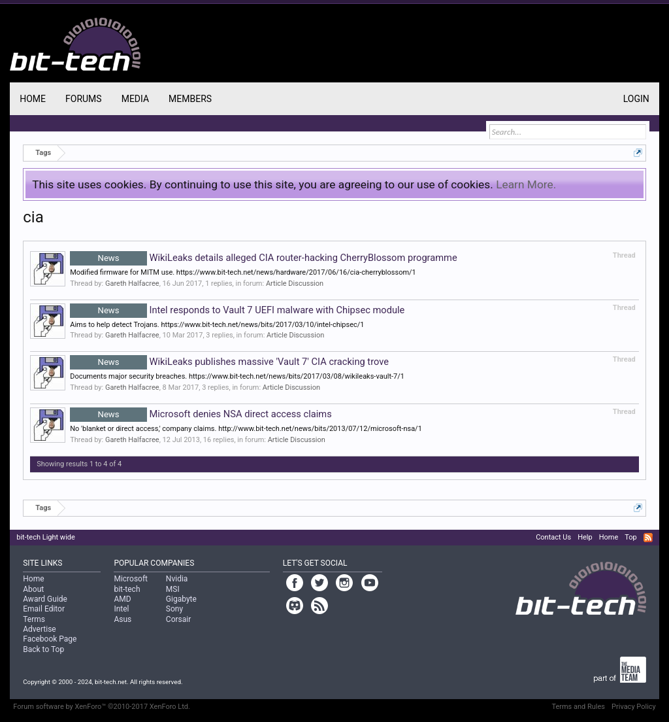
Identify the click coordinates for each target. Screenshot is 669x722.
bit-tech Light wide (45, 537)
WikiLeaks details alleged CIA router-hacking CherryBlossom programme (263, 258)
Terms (34, 619)
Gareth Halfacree (132, 283)
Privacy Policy (634, 706)
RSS (648, 537)
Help (585, 537)
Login (636, 99)
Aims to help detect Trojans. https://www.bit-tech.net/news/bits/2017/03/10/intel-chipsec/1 (217, 324)
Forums (83, 99)
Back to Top (43, 649)
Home (33, 99)
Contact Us (553, 537)
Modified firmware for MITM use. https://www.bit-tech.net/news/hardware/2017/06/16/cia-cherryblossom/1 (243, 272)
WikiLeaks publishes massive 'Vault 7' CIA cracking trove (229, 362)
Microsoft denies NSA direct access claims (201, 414)
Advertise (39, 629)
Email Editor (44, 608)
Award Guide (45, 599)
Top (630, 537)
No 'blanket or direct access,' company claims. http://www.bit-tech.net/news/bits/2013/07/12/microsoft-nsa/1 (246, 428)
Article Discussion (294, 283)
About (33, 589)
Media (135, 99)
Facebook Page (49, 639)
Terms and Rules (578, 706)
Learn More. (526, 184)
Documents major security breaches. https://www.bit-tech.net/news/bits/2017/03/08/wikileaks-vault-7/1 (237, 376)
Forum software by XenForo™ (101, 706)
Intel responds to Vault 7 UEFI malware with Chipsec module (237, 310)
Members (190, 99)
